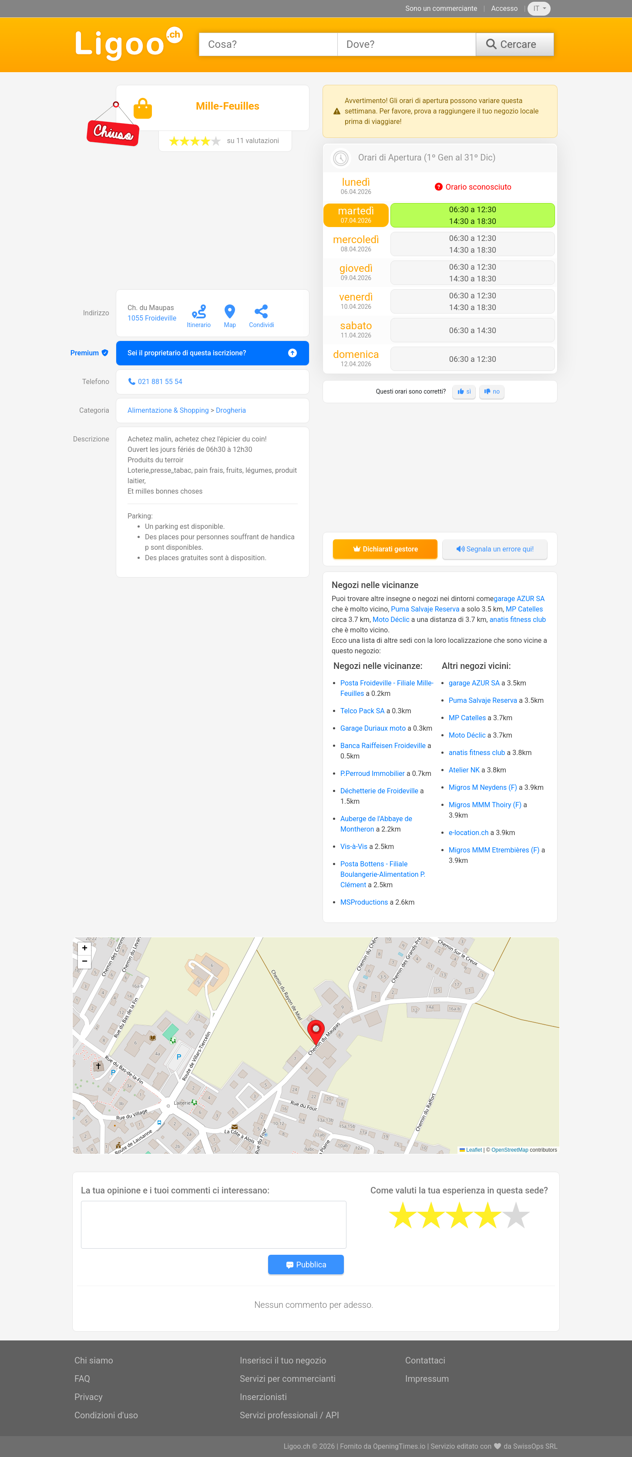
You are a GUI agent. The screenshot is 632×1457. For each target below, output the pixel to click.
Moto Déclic (391, 619)
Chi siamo (93, 1360)
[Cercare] (515, 44)
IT (537, 8)
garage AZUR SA (519, 599)
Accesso (504, 8)
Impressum (427, 1378)
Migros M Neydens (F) (483, 787)
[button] (316, 1033)
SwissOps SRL (535, 1446)
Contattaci (425, 1360)
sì (464, 391)
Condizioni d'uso (106, 1415)
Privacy (88, 1397)
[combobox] (268, 44)
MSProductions (364, 902)
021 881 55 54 (160, 382)
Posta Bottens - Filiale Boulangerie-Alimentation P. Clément (382, 874)
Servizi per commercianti (288, 1378)
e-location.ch (469, 833)
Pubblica (306, 1264)
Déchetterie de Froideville (379, 791)
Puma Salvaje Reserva (425, 609)
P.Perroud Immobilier (372, 773)
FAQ (82, 1378)
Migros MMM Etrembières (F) (494, 850)
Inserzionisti (263, 1397)
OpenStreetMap (509, 1150)
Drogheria (231, 410)
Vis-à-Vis (353, 846)
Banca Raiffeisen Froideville (383, 746)
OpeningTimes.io (399, 1446)
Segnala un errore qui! (495, 549)
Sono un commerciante (441, 8)
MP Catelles (524, 609)
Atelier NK (464, 770)
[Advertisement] (191, 225)
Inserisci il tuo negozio (283, 1360)
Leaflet (471, 1150)
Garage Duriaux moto (373, 728)
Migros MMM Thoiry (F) (485, 805)
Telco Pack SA (362, 711)
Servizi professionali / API (289, 1415)
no (492, 391)
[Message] (213, 1225)
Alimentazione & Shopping (168, 410)
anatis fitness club (518, 619)
